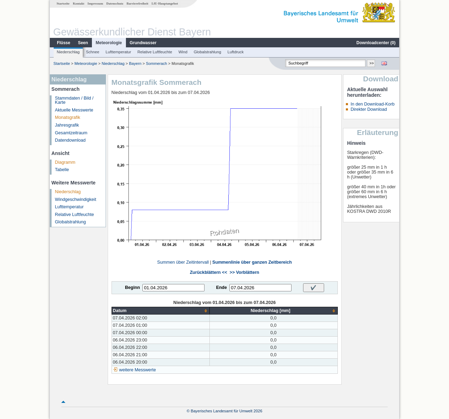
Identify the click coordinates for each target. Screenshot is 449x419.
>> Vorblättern (244, 272)
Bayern (135, 63)
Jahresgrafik (67, 125)
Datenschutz (114, 3)
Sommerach (156, 63)
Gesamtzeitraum (71, 132)
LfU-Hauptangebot (165, 3)
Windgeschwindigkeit (75, 199)
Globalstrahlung (207, 52)
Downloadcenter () (375, 42)
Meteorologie (109, 42)
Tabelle (62, 169)
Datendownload (70, 140)
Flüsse (63, 42)
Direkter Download (368, 109)
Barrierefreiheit (137, 3)
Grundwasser (143, 42)
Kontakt (79, 3)
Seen (83, 42)
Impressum (95, 3)
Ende (221, 287)
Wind (183, 52)
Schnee (92, 52)
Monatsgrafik (67, 117)
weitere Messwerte (137, 369)
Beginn (132, 287)
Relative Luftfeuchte (155, 52)
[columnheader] (160, 311)
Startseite (62, 3)
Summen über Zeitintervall (183, 262)
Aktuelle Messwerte (74, 110)
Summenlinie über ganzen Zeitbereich (252, 262)
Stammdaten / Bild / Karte (74, 100)
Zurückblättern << (208, 272)
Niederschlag (68, 52)
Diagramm (65, 162)
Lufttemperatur (118, 52)
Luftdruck (236, 52)
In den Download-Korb (372, 104)
